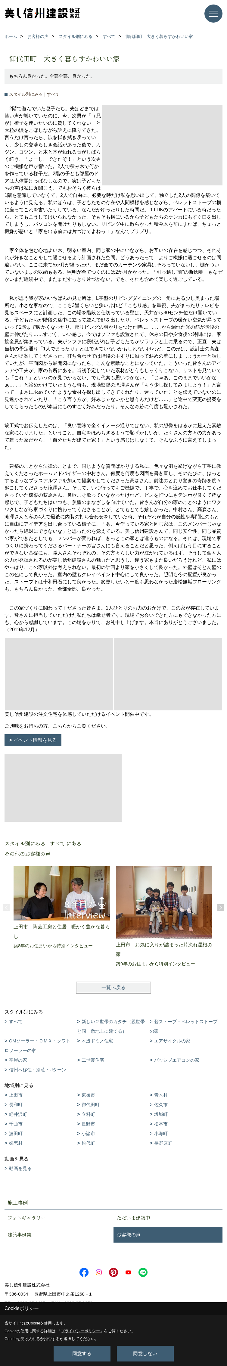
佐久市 (161, 1104)
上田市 (16, 1094)
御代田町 (91, 1104)
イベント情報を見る (35, 740)
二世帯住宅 (93, 1060)
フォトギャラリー (27, 1217)
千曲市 (16, 1123)
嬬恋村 (16, 1143)
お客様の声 (129, 1234)
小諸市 (88, 1133)
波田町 (16, 1133)
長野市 (88, 1123)
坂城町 (161, 1114)
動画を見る (20, 1168)
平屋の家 (18, 1060)
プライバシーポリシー (80, 1331)
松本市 (161, 1123)
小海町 (161, 1133)
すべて (16, 1021)
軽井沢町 (18, 1114)
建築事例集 (20, 1234)
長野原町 (163, 1143)
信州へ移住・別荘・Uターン (38, 1069)
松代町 (88, 1143)
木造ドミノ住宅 (97, 1040)
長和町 (16, 1104)
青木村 (161, 1094)
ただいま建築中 (133, 1217)
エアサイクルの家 (172, 1040)
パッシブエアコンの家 (176, 1060)
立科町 (88, 1114)
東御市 (88, 1094)
